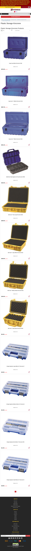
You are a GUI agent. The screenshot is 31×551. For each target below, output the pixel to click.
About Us (15, 511)
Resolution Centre (15, 507)
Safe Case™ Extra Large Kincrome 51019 (15, 214)
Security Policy (15, 528)
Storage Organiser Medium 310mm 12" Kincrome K (15, 404)
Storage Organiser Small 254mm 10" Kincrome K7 (15, 479)
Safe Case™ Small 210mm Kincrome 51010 (15, 328)
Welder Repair (15, 503)
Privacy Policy (15, 524)
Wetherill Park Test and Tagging (15, 506)
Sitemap (15, 519)
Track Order (15, 502)
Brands (15, 516)
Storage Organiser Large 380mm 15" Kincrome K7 (15, 366)
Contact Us (15, 514)
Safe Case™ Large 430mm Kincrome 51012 (15, 252)
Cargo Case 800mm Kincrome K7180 (15, 63)
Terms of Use (15, 523)
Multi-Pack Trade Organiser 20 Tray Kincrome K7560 (15, 176)
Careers (15, 515)
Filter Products (15, 16)
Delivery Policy (15, 527)
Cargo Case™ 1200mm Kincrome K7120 (15, 101)
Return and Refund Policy (15, 526)
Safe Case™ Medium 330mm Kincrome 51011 (15, 290)
